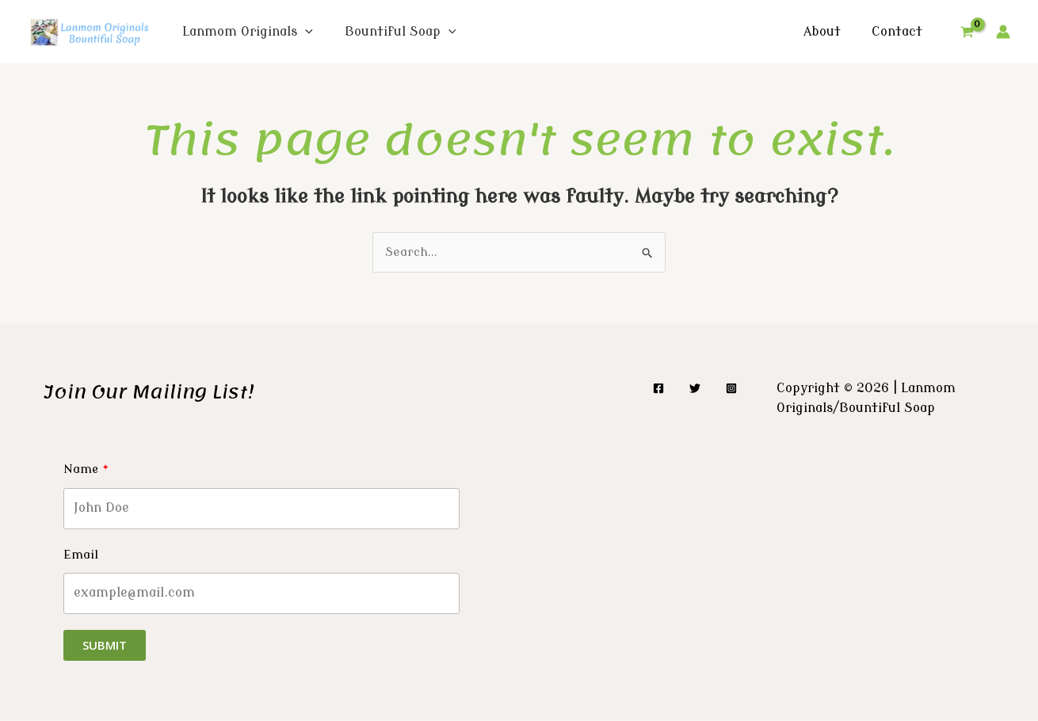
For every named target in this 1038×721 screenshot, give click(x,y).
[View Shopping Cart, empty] (966, 32)
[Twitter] (694, 389)
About (830, 32)
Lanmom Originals (247, 32)
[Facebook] (658, 389)
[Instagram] (731, 389)
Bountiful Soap (400, 32)
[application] (305, 32)
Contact (899, 32)
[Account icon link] (1003, 32)
